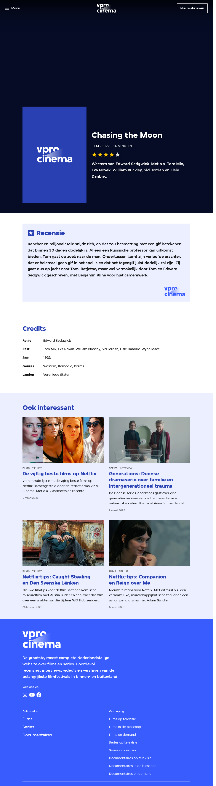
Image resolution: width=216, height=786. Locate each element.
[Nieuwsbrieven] (192, 8)
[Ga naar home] (106, 8)
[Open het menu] (13, 8)
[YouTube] (32, 694)
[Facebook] (39, 694)
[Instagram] (25, 694)
